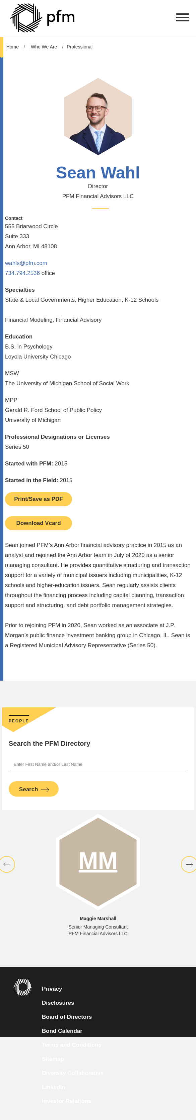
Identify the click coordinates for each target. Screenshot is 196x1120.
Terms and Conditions (72, 1045)
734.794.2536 (22, 273)
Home (12, 46)
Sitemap (53, 1059)
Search (28, 789)
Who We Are (44, 46)
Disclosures (58, 1003)
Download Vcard (38, 523)
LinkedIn (53, 1087)
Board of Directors (67, 1017)
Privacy (52, 989)
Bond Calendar (62, 1031)
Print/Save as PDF (38, 499)
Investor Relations (66, 1101)
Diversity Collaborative (73, 1073)
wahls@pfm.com (26, 263)
